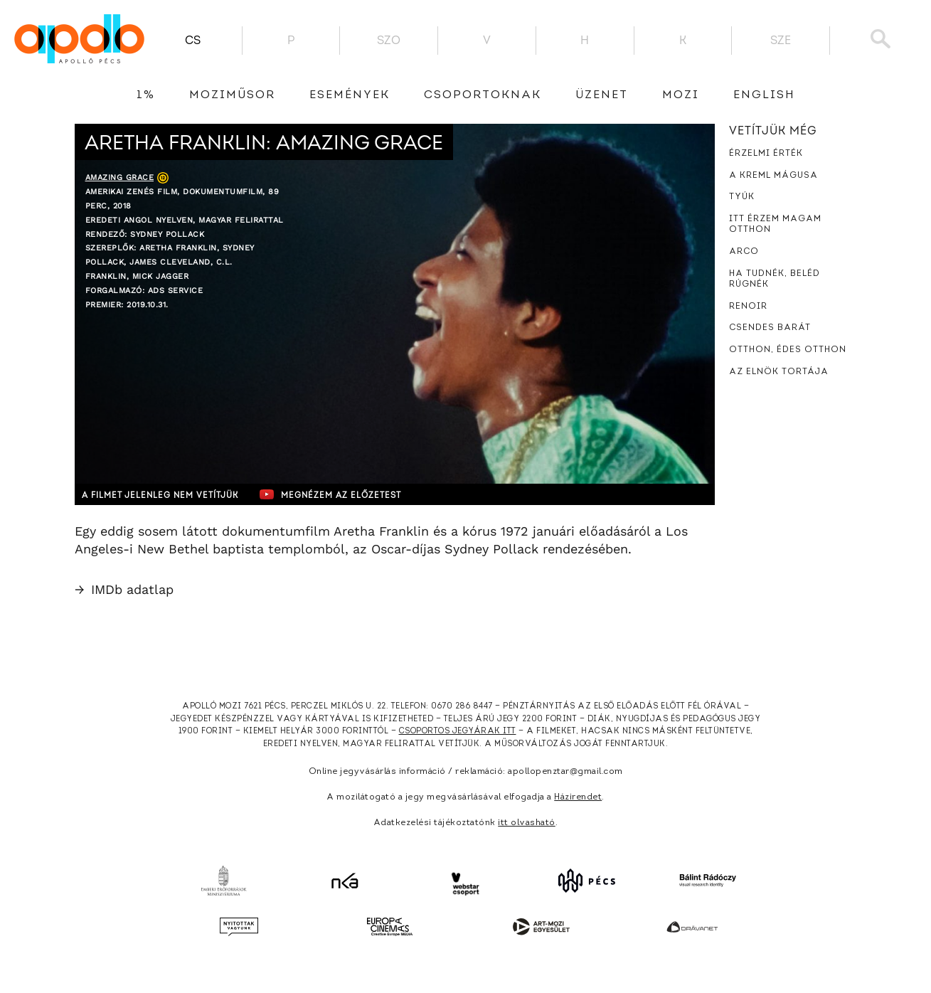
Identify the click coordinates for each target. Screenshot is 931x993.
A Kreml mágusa (773, 175)
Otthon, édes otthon (787, 350)
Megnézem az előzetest (351, 494)
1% (146, 95)
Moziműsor (232, 95)
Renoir (748, 306)
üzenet (601, 95)
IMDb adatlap (124, 589)
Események (349, 95)
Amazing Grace (119, 177)
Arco (744, 252)
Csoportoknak (482, 95)
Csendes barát (770, 328)
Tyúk (742, 197)
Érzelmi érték (766, 153)
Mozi (680, 95)
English (764, 95)
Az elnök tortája (779, 372)
